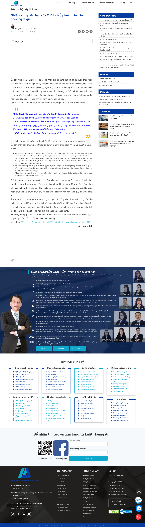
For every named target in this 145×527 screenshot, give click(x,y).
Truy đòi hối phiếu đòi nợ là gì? (108, 82)
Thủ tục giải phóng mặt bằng (57, 377)
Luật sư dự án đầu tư (58, 506)
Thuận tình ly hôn (86, 414)
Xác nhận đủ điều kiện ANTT (56, 410)
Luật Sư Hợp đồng (58, 493)
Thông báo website (54, 405)
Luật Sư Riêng (56, 490)
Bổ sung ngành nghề (21, 412)
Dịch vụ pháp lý (72, 363)
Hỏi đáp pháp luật (107, 4)
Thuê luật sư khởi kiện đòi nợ (115, 484)
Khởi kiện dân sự (118, 390)
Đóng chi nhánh (20, 381)
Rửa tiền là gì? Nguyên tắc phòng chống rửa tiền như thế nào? (115, 103)
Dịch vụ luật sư (89, 4)
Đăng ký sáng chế (86, 384)
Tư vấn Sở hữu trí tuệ (85, 493)
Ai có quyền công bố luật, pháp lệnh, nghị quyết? (115, 53)
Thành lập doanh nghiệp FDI (23, 400)
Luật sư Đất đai (57, 484)
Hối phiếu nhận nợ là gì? (106, 79)
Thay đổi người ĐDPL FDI (22, 405)
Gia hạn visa (51, 400)
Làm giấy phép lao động (120, 402)
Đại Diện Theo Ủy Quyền (88, 400)
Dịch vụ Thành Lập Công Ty (23, 372)
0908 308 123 (16, 493)
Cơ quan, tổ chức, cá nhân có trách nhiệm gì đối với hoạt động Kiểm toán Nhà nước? (116, 60)
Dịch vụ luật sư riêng (121, 368)
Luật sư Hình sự (57, 481)
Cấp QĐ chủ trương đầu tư (56, 372)
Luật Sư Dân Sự (57, 477)
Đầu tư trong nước (56, 368)
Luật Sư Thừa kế (57, 487)
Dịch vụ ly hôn (111, 477)
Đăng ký (93, 456)
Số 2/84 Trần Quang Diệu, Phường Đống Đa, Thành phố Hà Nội (29, 490)
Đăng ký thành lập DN (21, 374)
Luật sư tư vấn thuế (119, 386)
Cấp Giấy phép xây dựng (55, 389)
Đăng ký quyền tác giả (87, 379)
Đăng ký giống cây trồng (88, 386)
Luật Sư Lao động (57, 496)
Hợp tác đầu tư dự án (54, 386)
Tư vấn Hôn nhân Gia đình (87, 484)
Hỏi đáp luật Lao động (86, 487)
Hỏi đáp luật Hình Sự (85, 477)
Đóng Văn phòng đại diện (22, 384)
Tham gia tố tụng (86, 405)
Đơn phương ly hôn (86, 417)
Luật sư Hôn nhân (58, 500)
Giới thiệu (74, 4)
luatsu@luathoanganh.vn (19, 495)
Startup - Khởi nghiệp (120, 383)
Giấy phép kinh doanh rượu (56, 414)
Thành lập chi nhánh (21, 377)
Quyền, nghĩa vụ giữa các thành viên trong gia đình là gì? (121, 132)
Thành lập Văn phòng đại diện (24, 379)
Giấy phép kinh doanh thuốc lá (56, 417)
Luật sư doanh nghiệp (23, 396)
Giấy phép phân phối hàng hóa (23, 415)
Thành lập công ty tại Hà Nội (114, 487)
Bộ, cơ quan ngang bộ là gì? (108, 37)
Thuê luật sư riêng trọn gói (121, 374)
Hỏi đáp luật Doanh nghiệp (87, 490)
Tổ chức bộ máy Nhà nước (29, 10)
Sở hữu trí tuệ (88, 368)
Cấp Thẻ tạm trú (53, 402)
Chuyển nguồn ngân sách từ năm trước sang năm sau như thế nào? (121, 124)
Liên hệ (122, 4)
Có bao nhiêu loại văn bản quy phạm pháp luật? (114, 21)
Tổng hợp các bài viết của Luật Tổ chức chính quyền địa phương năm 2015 (55, 223)
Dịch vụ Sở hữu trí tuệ (59, 503)
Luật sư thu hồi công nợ (59, 509)
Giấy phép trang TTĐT (120, 409)
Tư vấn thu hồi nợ (86, 410)
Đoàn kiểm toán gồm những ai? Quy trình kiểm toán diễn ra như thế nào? (115, 68)
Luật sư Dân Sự (89, 396)
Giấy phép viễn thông (119, 404)
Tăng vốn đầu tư (20, 407)
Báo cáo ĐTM (52, 374)
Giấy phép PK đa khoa (119, 414)
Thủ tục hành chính (56, 396)
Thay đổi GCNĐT (20, 402)
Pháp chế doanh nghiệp (120, 372)
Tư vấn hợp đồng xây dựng (56, 384)
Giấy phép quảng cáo (119, 407)
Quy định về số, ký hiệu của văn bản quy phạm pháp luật (115, 28)
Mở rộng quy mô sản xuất (23, 410)
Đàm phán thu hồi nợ (87, 412)
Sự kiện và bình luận (85, 503)
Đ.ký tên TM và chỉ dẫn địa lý (89, 377)
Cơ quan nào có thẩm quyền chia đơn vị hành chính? (116, 24)
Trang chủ (61, 4)
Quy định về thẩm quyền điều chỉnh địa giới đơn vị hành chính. (115, 41)
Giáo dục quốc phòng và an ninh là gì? (111, 99)
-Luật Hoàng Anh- (57, 524)
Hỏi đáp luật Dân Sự (85, 474)
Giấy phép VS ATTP (53, 412)
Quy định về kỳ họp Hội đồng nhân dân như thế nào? (115, 56)
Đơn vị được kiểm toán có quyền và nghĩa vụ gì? (114, 64)
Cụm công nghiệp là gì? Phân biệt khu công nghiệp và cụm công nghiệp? (121, 142)
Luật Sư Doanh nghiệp (59, 474)
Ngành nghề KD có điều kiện (23, 418)
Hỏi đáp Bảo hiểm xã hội (86, 496)
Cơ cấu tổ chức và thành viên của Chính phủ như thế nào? (116, 33)
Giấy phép (121, 398)
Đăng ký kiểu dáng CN (87, 381)
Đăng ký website (53, 407)
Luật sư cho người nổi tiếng (121, 377)
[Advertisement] (52, 63)
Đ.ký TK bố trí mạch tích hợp (89, 374)
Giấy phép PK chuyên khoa (121, 416)
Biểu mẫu (82, 516)
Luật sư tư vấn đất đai (120, 388)
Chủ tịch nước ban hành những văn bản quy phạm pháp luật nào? (115, 46)
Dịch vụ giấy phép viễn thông (115, 490)
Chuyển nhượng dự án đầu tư (57, 381)
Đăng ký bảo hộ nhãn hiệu (88, 372)
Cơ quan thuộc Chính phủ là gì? (109, 50)
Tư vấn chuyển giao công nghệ (120, 380)
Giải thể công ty (20, 386)
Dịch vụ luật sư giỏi (23, 368)
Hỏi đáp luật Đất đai (85, 481)
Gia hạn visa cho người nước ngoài (116, 493)
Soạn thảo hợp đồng (87, 402)
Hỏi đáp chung (84, 512)
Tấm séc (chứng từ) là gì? (107, 85)
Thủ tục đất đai (52, 379)
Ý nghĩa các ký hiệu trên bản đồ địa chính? (122, 115)
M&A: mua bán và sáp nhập (23, 389)
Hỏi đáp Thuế (83, 500)
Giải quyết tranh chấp (87, 407)
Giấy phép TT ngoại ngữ (120, 411)
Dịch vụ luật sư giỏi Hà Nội (114, 474)
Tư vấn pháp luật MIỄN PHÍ (114, 481)
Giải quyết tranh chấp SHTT (89, 389)
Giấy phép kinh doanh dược (121, 418)
